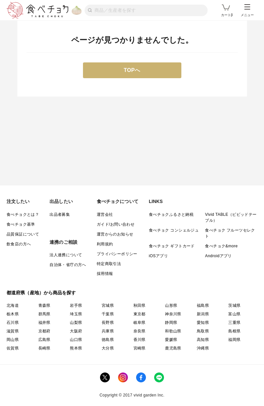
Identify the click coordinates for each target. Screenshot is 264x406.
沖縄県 (203, 348)
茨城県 (234, 305)
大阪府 (76, 331)
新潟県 (203, 314)
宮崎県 (139, 348)
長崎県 (44, 348)
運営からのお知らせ (115, 234)
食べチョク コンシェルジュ (174, 230)
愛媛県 (171, 339)
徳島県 (108, 339)
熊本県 (76, 348)
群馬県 (44, 314)
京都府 (44, 331)
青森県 (44, 305)
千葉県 (108, 314)
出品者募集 (60, 214)
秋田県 (139, 305)
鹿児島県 (173, 348)
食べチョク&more (221, 246)
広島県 (44, 339)
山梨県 (76, 322)
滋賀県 (13, 331)
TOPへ (132, 70)
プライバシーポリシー (117, 254)
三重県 (234, 322)
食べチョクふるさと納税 (171, 214)
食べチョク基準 (21, 224)
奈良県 (139, 331)
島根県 (234, 331)
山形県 (171, 305)
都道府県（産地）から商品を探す (41, 292)
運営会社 (105, 214)
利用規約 (105, 244)
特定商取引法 (109, 263)
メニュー (247, 10)
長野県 (108, 322)
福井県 (44, 322)
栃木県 (13, 314)
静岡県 (171, 322)
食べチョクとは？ (23, 214)
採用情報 (105, 273)
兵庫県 (108, 331)
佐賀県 (13, 348)
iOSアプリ (158, 256)
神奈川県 (173, 314)
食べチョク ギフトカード (172, 246)
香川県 (139, 339)
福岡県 (234, 339)
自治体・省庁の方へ (68, 264)
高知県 (203, 339)
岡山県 (13, 339)
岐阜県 (139, 322)
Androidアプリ (218, 256)
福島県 (203, 305)
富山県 (234, 314)
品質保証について (23, 234)
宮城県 (108, 305)
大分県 (108, 348)
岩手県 (76, 305)
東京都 (139, 314)
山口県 (76, 339)
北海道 (13, 305)
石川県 (13, 322)
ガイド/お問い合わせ (115, 224)
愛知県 (203, 322)
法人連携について (66, 255)
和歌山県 (173, 331)
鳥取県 (203, 331)
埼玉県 (76, 314)
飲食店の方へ (19, 244)
